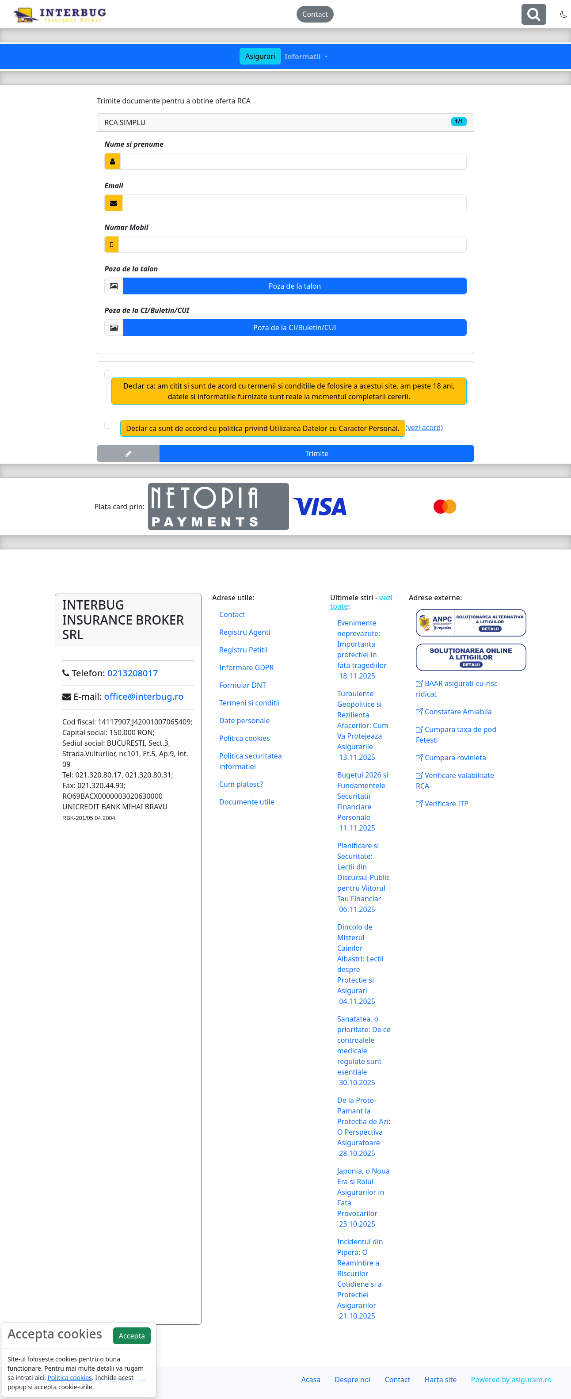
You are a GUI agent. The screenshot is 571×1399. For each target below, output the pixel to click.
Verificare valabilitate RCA (455, 780)
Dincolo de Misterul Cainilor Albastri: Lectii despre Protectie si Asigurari (360, 964)
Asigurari (260, 56)
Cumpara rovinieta (451, 757)
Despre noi (352, 1379)
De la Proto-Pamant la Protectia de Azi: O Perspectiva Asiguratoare (363, 1126)
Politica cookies (244, 738)
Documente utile (246, 802)
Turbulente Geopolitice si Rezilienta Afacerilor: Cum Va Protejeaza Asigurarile (362, 725)
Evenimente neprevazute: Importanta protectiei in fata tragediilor (362, 649)
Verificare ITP (442, 803)
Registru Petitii (243, 650)
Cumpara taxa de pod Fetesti (456, 734)
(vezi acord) (424, 427)
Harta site (441, 1379)
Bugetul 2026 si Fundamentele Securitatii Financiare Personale (362, 801)
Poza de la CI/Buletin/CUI (146, 310)
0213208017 (132, 673)
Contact (315, 14)
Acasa (311, 1379)
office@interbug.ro (144, 696)
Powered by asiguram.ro (511, 1379)
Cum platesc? (241, 784)
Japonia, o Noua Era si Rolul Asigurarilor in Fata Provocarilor (363, 1197)
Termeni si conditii (249, 703)
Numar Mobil (126, 227)
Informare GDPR (246, 667)
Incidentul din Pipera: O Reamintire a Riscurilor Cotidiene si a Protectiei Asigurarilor (360, 1279)
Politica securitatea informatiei (250, 761)
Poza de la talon (131, 269)
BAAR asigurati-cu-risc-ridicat (458, 689)
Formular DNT (242, 685)
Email (113, 186)
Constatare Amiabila (454, 712)
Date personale (244, 720)
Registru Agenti (244, 632)
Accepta (132, 1336)
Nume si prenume (133, 144)
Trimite (317, 453)
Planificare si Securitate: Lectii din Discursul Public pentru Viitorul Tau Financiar (363, 877)
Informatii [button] (304, 56)
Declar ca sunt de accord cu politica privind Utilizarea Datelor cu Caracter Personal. (263, 428)
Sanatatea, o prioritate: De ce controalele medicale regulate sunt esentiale (364, 1050)
